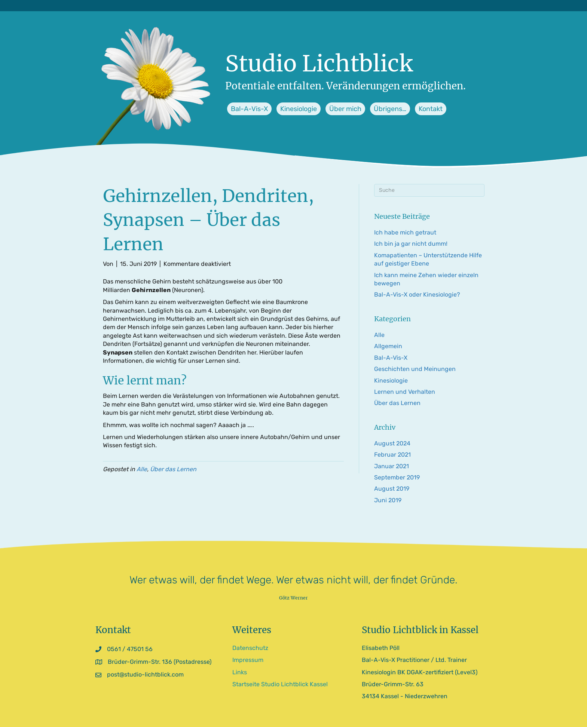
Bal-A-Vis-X (390, 357)
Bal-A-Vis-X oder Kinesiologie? (417, 294)
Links (239, 672)
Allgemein (388, 346)
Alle (142, 469)
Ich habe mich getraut (405, 232)
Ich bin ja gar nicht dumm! (410, 243)
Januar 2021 (391, 466)
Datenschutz (250, 647)
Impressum (247, 659)
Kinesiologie (391, 380)
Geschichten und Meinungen (415, 368)
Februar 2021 (392, 454)
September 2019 (397, 477)
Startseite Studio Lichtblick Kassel (280, 684)
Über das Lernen (173, 469)
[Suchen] (429, 190)
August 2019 (391, 488)
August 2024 (392, 443)
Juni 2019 (387, 500)
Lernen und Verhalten (404, 391)
